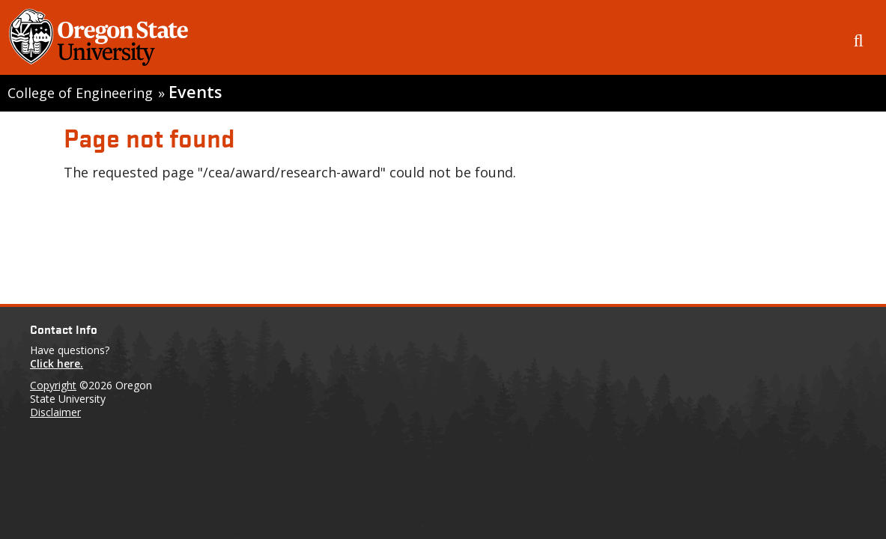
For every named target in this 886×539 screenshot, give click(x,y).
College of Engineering (80, 93)
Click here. (56, 363)
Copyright (53, 385)
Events (195, 92)
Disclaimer (55, 412)
